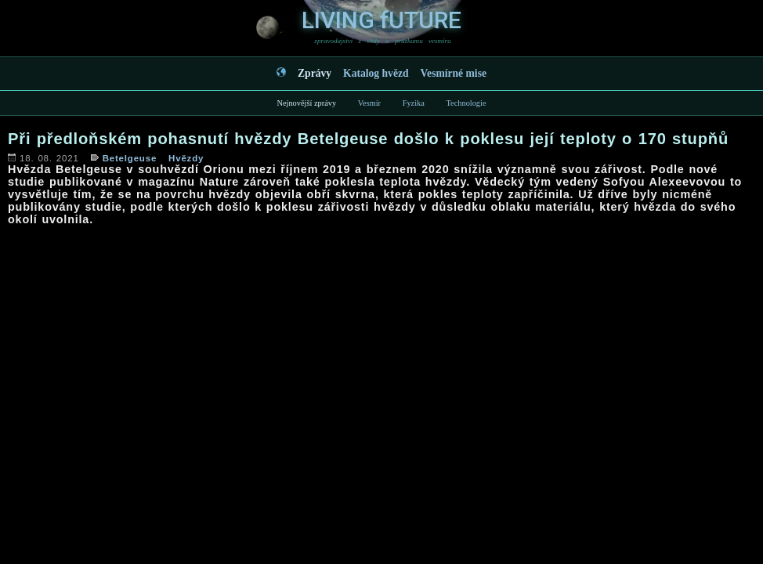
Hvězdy (186, 158)
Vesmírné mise (453, 73)
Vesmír (369, 103)
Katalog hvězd (375, 73)
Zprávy (314, 73)
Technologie (466, 103)
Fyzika (414, 103)
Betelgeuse (130, 158)
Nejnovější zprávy (306, 103)
